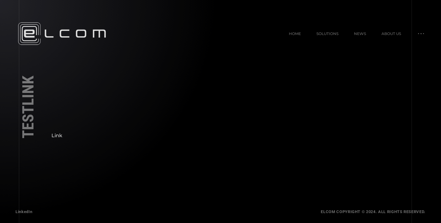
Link (56, 135)
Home (295, 33)
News (360, 33)
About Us (391, 33)
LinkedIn (23, 211)
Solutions (327, 33)
